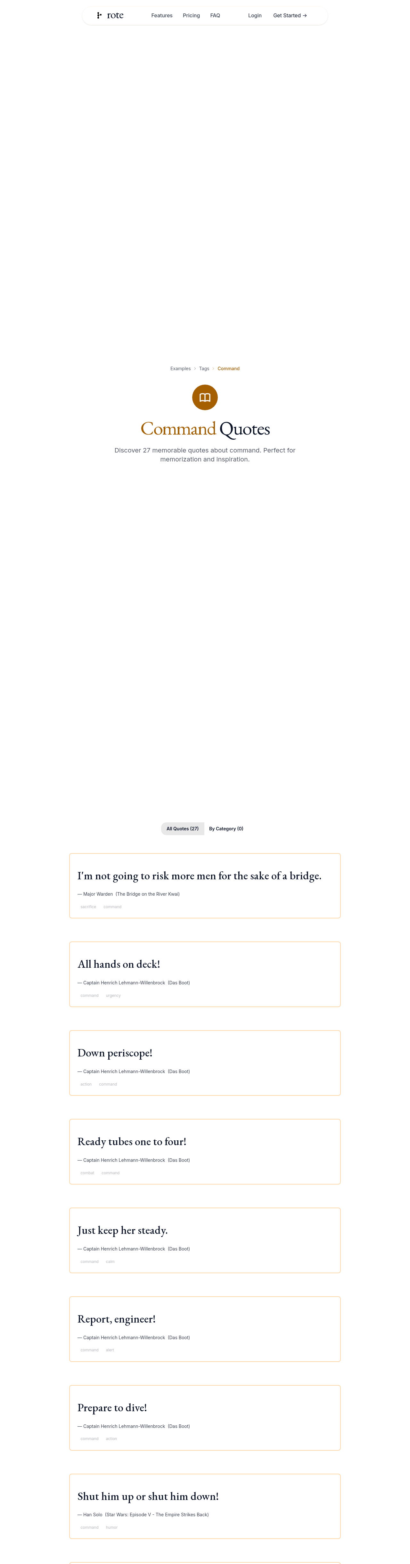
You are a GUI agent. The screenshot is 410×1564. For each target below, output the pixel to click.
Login (255, 15)
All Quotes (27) (183, 828)
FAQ (215, 15)
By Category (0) (226, 828)
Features (161, 15)
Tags (204, 368)
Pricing (191, 15)
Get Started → (290, 15)
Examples (180, 368)
